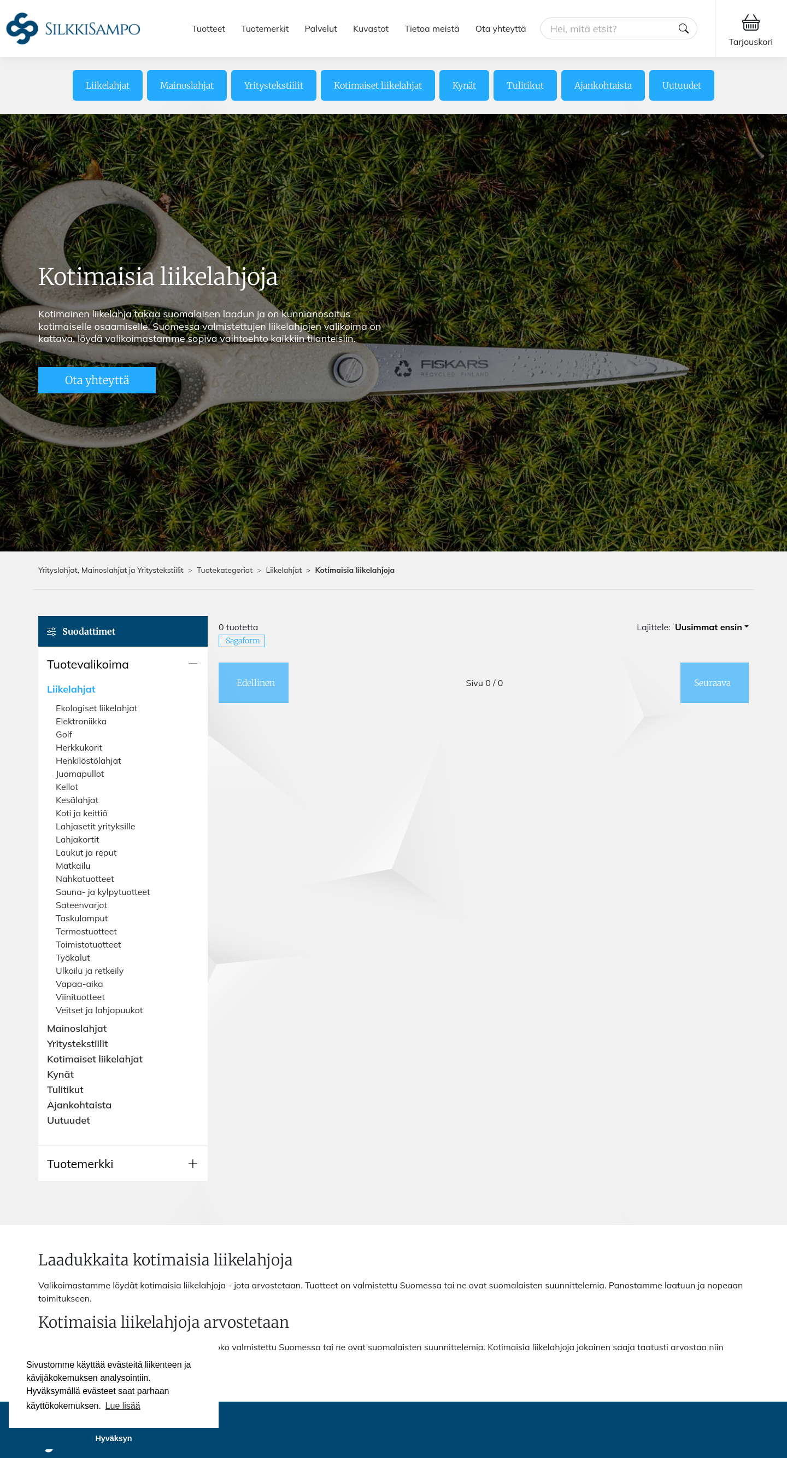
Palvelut (321, 28)
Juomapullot (80, 773)
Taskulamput (82, 918)
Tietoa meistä (431, 28)
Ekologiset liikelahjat (96, 707)
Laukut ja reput (86, 852)
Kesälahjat (77, 799)
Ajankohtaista (603, 85)
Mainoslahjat (187, 85)
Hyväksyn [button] (113, 1438)
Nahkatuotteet (85, 878)
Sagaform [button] (243, 641)
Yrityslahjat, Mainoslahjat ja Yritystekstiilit (111, 570)
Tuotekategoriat (224, 570)
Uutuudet (681, 85)
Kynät (464, 85)
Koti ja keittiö (82, 813)
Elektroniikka (81, 721)
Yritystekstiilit (273, 85)
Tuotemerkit (265, 28)
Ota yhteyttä (500, 28)
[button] (123, 664)
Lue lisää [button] (122, 1405)
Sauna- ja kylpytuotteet (103, 891)
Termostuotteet (86, 931)
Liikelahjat (108, 85)
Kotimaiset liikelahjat (378, 85)
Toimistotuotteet (88, 944)
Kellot (67, 786)
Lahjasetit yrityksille (95, 826)
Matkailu (73, 865)
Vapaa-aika (79, 983)
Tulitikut (525, 85)
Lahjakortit (77, 839)
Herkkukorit (79, 747)
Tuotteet (208, 28)
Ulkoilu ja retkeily (90, 970)
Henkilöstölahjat (88, 760)
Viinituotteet (80, 996)
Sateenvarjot (81, 904)
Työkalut (73, 957)
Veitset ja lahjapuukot (99, 1009)
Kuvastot (371, 28)
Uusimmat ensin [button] (708, 626)
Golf (64, 734)
